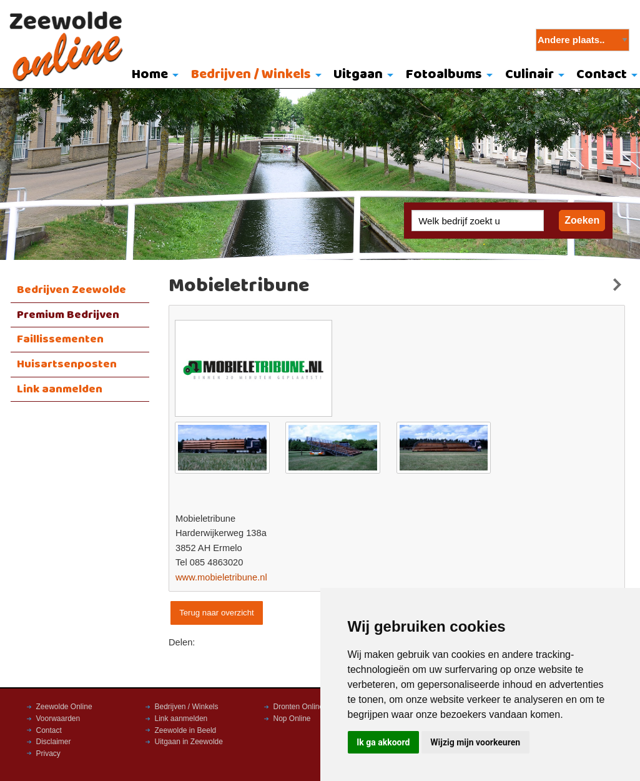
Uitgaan (358, 75)
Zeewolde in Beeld (186, 730)
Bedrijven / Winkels (251, 75)
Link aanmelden (59, 389)
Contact (49, 730)
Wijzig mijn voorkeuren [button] (475, 742)
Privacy (48, 753)
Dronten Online (298, 706)
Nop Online (292, 718)
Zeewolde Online (64, 706)
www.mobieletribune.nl (221, 577)
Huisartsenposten (67, 364)
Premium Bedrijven (68, 315)
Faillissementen (60, 339)
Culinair (529, 75)
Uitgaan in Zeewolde (189, 741)
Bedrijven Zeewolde (71, 290)
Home (150, 75)
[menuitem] (152, 75)
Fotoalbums (444, 75)
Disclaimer (53, 741)
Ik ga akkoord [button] (383, 742)
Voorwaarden (58, 718)
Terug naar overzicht (216, 612)
